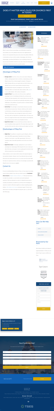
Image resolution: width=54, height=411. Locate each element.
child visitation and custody (11, 187)
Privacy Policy (38, 393)
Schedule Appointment (1, 91)
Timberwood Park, (46, 397)
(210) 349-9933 (23, 27)
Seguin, (33, 397)
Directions (5, 328)
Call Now (16, 328)
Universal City (27, 398)
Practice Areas (14, 393)
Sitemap (47, 393)
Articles (28, 393)
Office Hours (10, 328)
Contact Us (44, 2)
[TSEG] (27, 405)
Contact (33, 393)
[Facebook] (26, 401)
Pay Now (42, 378)
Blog (31, 393)
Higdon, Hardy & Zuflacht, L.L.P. (17, 175)
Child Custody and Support (42, 231)
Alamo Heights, (6, 397)
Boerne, (10, 397)
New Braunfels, (40, 397)
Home (6, 393)
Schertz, (30, 397)
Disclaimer (44, 393)
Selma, (36, 397)
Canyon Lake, (15, 397)
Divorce (39, 228)
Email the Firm (31, 27)
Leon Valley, (22, 397)
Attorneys (9, 393)
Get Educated (23, 393)
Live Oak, (26, 397)
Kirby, (19, 397)
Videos (19, 393)
